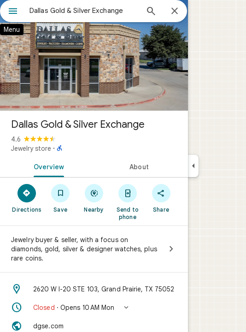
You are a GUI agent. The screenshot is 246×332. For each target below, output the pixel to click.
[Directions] (27, 197)
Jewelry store (31, 148)
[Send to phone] (127, 201)
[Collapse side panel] (193, 166)
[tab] (47, 166)
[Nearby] (94, 197)
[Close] (174, 11)
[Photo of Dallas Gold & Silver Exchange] (94, 55)
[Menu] (13, 12)
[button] (94, 307)
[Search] (151, 12)
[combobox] (83, 10)
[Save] (60, 197)
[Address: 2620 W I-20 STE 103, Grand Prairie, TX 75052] (94, 289)
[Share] (161, 197)
